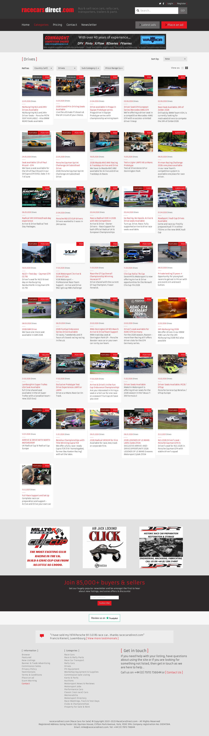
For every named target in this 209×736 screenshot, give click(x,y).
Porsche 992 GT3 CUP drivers (69, 218)
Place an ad (174, 25)
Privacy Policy (29, 669)
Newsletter (89, 24)
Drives (67, 666)
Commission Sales (31, 666)
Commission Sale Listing (77, 675)
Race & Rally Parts (74, 657)
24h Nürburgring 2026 (168, 329)
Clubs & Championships (76, 704)
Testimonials (28, 672)
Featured (26, 657)
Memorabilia (71, 695)
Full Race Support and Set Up (35, 495)
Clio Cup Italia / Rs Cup (134, 274)
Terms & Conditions (32, 675)
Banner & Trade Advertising (36, 663)
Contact (71, 24)
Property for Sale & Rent (77, 706)
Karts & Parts (71, 677)
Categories (41, 24)
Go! (183, 10)
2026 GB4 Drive (29, 329)
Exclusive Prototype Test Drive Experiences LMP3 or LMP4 (69, 387)
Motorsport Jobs (72, 686)
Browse (26, 654)
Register (181, 3)
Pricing (57, 24)
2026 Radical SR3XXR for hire (104, 440)
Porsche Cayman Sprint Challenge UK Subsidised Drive (68, 165)
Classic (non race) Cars (76, 692)
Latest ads (147, 25)
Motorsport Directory (75, 698)
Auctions (69, 680)
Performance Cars (73, 689)
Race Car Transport (74, 660)
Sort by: (155, 59)
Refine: (25, 68)
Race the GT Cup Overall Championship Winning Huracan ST (101, 276)
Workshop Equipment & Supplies (81, 672)
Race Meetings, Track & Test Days (81, 701)
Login (170, 3)
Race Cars (69, 654)
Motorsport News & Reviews (79, 683)
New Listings (28, 660)
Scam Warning (29, 680)
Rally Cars (69, 663)
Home (26, 24)
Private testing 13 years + (170, 273)
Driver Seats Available (135, 384)
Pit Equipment (71, 669)
